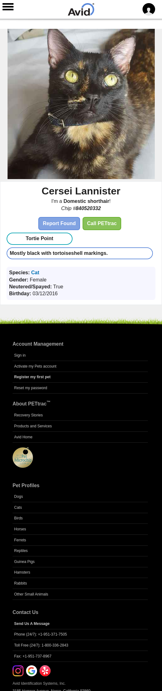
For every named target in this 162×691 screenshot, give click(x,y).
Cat (35, 272)
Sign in (20, 355)
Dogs (18, 496)
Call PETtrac (101, 223)
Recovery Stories (28, 415)
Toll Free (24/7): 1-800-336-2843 (41, 645)
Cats (18, 507)
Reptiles (21, 551)
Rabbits (20, 583)
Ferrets (20, 540)
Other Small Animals (31, 594)
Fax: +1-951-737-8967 (32, 656)
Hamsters (22, 572)
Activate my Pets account (35, 366)
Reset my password (30, 388)
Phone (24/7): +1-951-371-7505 (40, 634)
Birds (18, 518)
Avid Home (23, 437)
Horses (20, 529)
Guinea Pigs (24, 562)
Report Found (59, 223)
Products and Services (33, 426)
